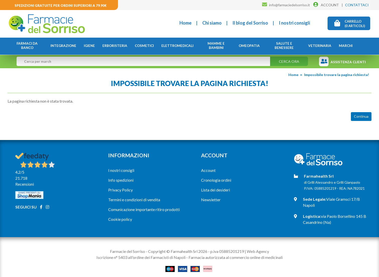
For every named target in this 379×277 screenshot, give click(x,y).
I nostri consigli (294, 23)
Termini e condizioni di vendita (134, 199)
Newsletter (211, 199)
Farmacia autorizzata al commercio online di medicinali (235, 257)
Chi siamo (212, 23)
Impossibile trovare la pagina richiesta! (336, 75)
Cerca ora (289, 61)
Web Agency (258, 251)
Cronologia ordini (216, 180)
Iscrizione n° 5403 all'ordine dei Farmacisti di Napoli (140, 257)
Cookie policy (120, 219)
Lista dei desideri (215, 189)
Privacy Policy (120, 189)
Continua (361, 116)
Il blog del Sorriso (250, 23)
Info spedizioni (121, 180)
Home (185, 23)
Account (208, 170)
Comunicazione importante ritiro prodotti (144, 209)
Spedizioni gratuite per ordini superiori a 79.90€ (61, 6)
